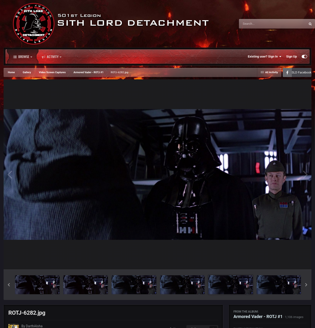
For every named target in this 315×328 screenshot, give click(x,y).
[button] (9, 285)
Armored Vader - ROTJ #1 (258, 316)
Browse (23, 56)
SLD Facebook (301, 72)
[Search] (260, 24)
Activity (52, 56)
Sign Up (291, 56)
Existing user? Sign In (264, 56)
